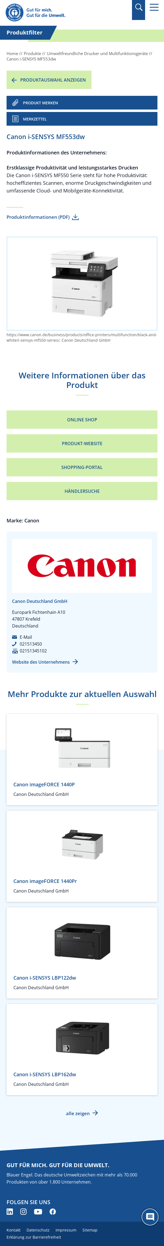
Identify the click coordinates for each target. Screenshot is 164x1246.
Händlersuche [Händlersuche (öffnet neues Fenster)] (82, 491)
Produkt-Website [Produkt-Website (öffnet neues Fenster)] (82, 444)
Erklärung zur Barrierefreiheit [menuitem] (34, 1237)
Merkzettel (35, 119)
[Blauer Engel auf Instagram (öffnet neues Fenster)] (23, 1211)
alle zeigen (78, 1113)
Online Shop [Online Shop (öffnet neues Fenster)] (82, 420)
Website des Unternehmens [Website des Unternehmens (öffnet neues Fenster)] (41, 662)
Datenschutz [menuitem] (38, 1230)
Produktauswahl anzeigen (53, 80)
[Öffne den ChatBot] (150, 1216)
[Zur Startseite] (59, 13)
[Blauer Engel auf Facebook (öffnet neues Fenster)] (53, 1211)
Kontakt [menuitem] (14, 1230)
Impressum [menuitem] (66, 1230)
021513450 (31, 644)
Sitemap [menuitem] (89, 1230)
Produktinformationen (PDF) (38, 217)
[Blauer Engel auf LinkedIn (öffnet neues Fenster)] (10, 1211)
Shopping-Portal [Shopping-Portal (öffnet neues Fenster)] (82, 467)
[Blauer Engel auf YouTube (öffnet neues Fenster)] (38, 1211)
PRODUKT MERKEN (40, 102)
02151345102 (33, 651)
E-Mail (26, 637)
